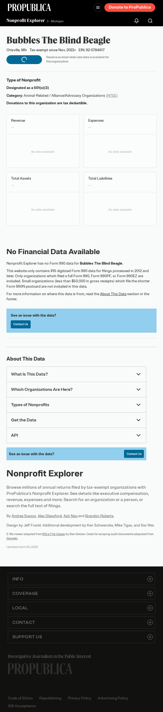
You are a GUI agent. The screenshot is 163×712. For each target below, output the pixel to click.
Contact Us (20, 324)
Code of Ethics (20, 698)
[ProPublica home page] (40, 668)
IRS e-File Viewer (53, 534)
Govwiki (11, 538)
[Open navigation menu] (98, 7)
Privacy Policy (79, 698)
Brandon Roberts (99, 516)
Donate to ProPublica (130, 7)
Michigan (57, 21)
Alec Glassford (50, 516)
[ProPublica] (29, 7)
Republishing (50, 698)
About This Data (113, 294)
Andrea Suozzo (24, 516)
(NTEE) (112, 95)
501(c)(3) (41, 88)
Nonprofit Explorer (25, 20)
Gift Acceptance (22, 706)
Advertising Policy (113, 698)
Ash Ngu (70, 516)
